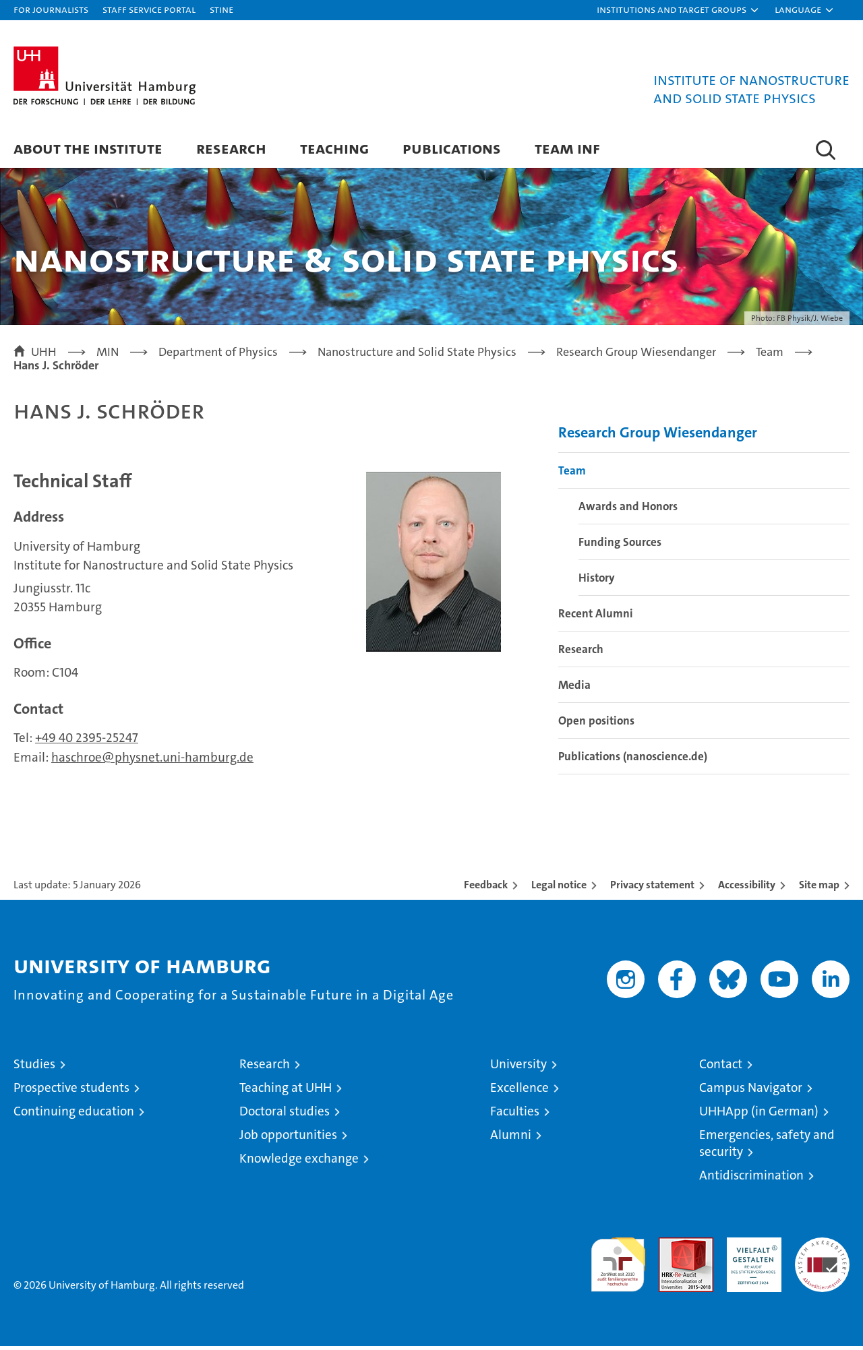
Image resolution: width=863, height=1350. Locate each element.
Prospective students (71, 1091)
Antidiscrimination (751, 1179)
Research (231, 148)
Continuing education (73, 1115)
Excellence (519, 1091)
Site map (819, 889)
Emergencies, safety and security (767, 1147)
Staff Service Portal (149, 9)
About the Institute (87, 148)
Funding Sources (619, 546)
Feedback (486, 889)
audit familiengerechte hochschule (618, 1262)
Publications (452, 148)
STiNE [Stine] (221, 9)
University (518, 1068)
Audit (671, 1248)
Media (574, 688)
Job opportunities (288, 1138)
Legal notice (559, 889)
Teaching (334, 148)
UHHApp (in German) (759, 1115)
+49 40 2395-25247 (86, 741)
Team (572, 474)
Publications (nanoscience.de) (632, 760)
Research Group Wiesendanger (657, 436)
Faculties (514, 1115)
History (596, 581)
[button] (678, 10)
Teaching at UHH (285, 1091)
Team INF (567, 148)
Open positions (596, 724)
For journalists (50, 9)
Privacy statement (652, 889)
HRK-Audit (751, 1248)
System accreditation (822, 1255)
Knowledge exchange (299, 1162)
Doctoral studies (284, 1115)
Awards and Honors (628, 510)
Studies (34, 1068)
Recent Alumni (595, 617)
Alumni (510, 1138)
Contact (720, 1068)
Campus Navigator (750, 1091)
